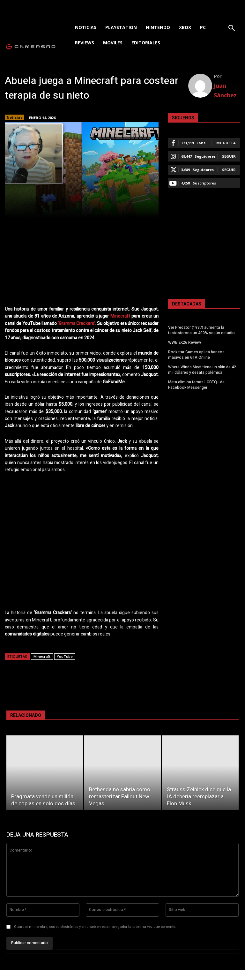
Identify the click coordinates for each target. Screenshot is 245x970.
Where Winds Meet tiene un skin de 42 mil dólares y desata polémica (202, 369)
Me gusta (226, 142)
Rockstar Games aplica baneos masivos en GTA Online (196, 354)
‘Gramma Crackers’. (77, 323)
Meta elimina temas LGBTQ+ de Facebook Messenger (196, 384)
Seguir (229, 156)
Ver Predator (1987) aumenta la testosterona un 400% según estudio (201, 330)
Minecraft (120, 316)
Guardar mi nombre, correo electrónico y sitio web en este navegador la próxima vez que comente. (95, 926)
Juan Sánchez (225, 90)
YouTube (65, 656)
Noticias (14, 117)
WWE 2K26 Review (184, 342)
